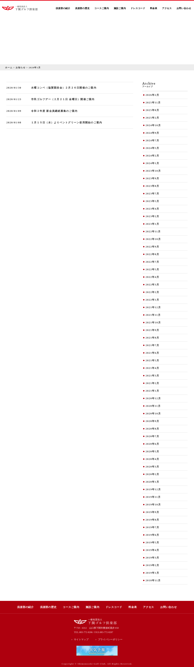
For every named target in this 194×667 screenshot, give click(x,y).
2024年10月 (153, 125)
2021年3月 (152, 375)
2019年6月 (152, 535)
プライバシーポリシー (110, 639)
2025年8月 (152, 110)
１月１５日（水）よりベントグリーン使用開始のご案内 (66, 122)
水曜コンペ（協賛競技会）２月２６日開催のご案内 (64, 87)
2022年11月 (153, 231)
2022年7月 (152, 262)
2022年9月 (152, 246)
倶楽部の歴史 (82, 8)
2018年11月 (153, 580)
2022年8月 (152, 254)
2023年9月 (152, 178)
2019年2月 (152, 565)
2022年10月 (153, 239)
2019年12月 (153, 489)
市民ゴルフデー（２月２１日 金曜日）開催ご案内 (63, 99)
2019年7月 (152, 527)
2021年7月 (152, 345)
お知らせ (21, 67)
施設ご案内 (120, 8)
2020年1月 (152, 482)
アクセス (167, 8)
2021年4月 (152, 368)
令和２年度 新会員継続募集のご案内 (54, 111)
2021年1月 (152, 390)
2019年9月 (152, 512)
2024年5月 (152, 148)
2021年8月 (152, 337)
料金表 (153, 8)
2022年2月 (152, 292)
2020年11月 (153, 406)
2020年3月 (152, 466)
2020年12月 (153, 398)
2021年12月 (153, 307)
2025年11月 (153, 102)
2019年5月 (152, 542)
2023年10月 (153, 171)
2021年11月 (153, 315)
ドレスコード (138, 8)
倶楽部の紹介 (63, 8)
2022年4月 (152, 277)
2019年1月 (152, 573)
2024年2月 (152, 155)
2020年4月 (152, 459)
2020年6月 (152, 444)
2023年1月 (152, 224)
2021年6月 (152, 353)
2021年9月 (152, 330)
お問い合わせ (184, 8)
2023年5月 (152, 201)
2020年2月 (152, 474)
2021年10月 (153, 322)
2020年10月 (153, 413)
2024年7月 (152, 140)
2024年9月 (152, 133)
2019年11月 (153, 497)
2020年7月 (152, 436)
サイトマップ (81, 639)
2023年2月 (152, 216)
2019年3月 (152, 557)
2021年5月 (152, 360)
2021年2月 (152, 383)
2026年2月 (152, 95)
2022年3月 (152, 284)
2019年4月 (152, 550)
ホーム (9, 67)
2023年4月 (152, 208)
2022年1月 (152, 299)
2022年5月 (152, 269)
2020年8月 (152, 428)
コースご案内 (101, 8)
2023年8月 (152, 186)
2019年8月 (152, 519)
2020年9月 (152, 421)
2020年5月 (152, 451)
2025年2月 (152, 117)
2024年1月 (152, 163)
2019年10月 (153, 504)
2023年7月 (152, 193)
